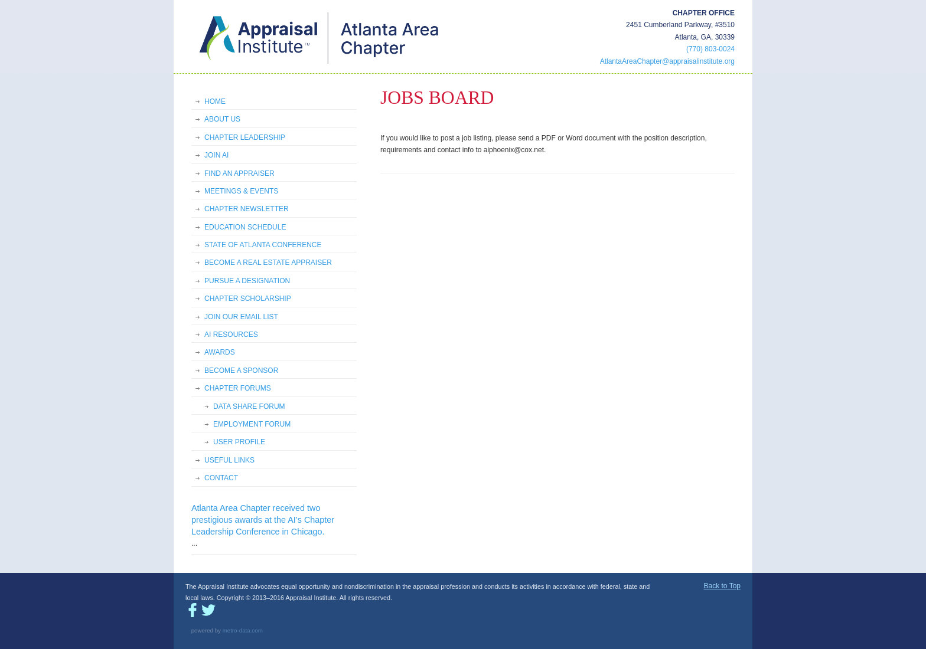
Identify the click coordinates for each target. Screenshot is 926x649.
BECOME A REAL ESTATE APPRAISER (268, 262)
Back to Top (722, 586)
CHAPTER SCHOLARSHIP (247, 298)
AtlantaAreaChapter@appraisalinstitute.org (667, 61)
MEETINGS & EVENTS (241, 191)
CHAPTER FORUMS (237, 388)
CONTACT (221, 478)
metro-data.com (243, 630)
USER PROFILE (239, 442)
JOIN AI (216, 155)
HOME (215, 101)
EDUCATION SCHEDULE (245, 227)
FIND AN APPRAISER (239, 173)
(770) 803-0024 (710, 49)
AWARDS (219, 352)
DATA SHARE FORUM (249, 406)
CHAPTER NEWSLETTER (246, 209)
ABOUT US (222, 119)
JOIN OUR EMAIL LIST (241, 317)
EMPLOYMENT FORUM (252, 424)
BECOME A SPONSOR (241, 370)
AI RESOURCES (231, 334)
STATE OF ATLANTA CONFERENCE (262, 245)
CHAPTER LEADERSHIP (244, 137)
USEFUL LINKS (229, 460)
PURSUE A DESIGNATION (247, 281)
